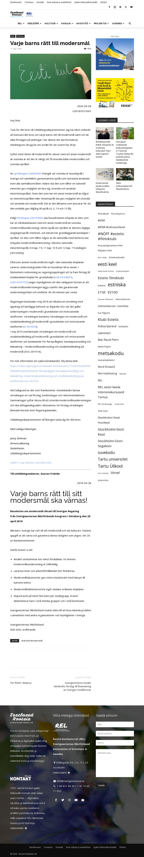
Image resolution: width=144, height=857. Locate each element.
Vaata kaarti (61, 772)
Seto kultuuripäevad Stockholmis (124, 186)
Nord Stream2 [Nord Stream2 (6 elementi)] (106, 367)
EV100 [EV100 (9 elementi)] (113, 292)
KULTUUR (51, 23)
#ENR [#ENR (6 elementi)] (101, 220)
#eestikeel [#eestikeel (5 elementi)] (103, 213)
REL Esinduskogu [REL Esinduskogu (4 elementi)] (105, 404)
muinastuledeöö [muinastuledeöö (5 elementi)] (106, 360)
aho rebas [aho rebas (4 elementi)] (102, 257)
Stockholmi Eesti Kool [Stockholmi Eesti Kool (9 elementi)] (111, 432)
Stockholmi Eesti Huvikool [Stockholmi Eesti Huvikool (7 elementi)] (109, 420)
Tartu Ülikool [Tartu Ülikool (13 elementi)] (110, 465)
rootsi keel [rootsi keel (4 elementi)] (119, 404)
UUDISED (118, 23)
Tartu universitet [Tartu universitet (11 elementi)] (113, 459)
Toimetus (29, 2)
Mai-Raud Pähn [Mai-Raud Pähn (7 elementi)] (108, 340)
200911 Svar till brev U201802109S (31, 462)
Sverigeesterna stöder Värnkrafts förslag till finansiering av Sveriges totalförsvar (72, 686)
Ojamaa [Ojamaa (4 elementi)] (122, 374)
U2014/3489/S (63, 277)
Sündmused (15, 2)
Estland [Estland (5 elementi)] (101, 285)
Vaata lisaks (18, 828)
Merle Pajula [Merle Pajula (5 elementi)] (104, 346)
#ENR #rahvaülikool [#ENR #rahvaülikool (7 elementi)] (111, 227)
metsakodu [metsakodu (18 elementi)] (111, 353)
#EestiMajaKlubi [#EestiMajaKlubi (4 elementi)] (118, 214)
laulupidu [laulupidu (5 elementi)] (123, 326)
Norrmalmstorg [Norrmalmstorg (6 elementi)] (107, 373)
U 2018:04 (30, 326)
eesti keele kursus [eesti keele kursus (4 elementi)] (106, 271)
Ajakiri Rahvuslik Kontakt (85, 2)
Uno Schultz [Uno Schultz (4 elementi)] (103, 473)
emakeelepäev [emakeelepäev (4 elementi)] (122, 271)
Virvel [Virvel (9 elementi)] (115, 472)
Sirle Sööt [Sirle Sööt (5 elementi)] (103, 410)
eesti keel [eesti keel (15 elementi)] (107, 264)
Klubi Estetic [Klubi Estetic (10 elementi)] (108, 319)
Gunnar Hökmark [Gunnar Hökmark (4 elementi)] (105, 299)
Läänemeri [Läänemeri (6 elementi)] (104, 333)
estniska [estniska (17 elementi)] (117, 284)
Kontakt (40, 2)
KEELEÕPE (34, 23)
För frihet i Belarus (20, 682)
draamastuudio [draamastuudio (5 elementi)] (117, 257)
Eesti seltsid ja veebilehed (59, 2)
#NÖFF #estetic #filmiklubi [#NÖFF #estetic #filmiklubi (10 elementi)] (111, 236)
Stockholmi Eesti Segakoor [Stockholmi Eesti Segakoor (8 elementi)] (110, 443)
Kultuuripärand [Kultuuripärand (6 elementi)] (107, 326)
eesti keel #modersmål (31, 640)
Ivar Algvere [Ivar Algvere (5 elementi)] (104, 312)
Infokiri (103, 2)
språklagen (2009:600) (28, 173)
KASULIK (67, 23)
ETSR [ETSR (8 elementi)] (101, 292)
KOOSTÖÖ (83, 23)
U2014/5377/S (19, 282)
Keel (12, 36)
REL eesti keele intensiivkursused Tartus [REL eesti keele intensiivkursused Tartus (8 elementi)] (111, 392)
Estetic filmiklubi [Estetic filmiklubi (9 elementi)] (111, 277)
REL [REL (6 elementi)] (100, 380)
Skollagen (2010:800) (30, 217)
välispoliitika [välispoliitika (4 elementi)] (103, 480)
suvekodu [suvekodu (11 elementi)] (106, 452)
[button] (130, 23)
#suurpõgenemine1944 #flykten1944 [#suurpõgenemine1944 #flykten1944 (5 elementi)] (110, 248)
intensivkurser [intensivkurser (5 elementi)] (123, 299)
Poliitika (20, 36)
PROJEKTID (101, 23)
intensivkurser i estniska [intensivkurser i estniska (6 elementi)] (113, 306)
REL (21, 23)
